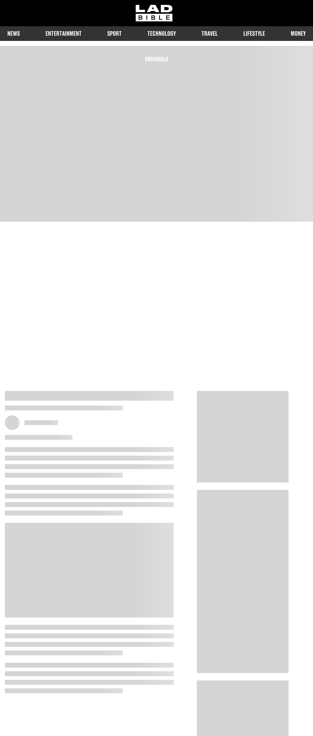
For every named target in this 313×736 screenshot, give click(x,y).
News (13, 33)
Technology (161, 33)
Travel (209, 33)
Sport (114, 33)
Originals (156, 59)
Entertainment (64, 33)
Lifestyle (254, 33)
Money (298, 33)
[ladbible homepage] (154, 13)
